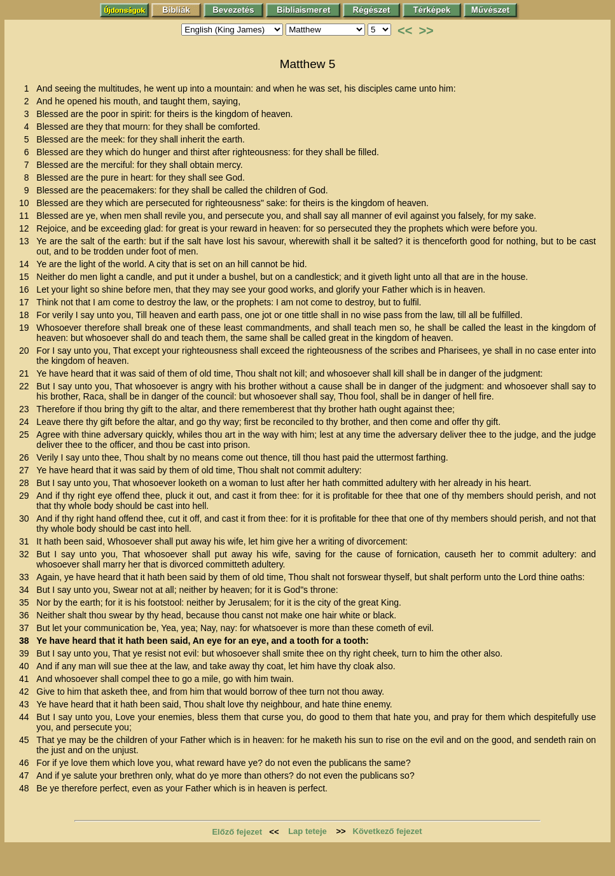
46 (26, 763)
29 (26, 495)
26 (26, 457)
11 (26, 216)
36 (26, 615)
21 (26, 373)
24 (26, 422)
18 (26, 315)
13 (26, 241)
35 (26, 602)
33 (26, 577)
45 (26, 740)
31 (26, 541)
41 (26, 679)
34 (26, 590)
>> (425, 31)
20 (26, 350)
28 (26, 483)
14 (26, 264)
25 (26, 434)
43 (26, 704)
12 (26, 228)
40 (26, 666)
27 (26, 470)
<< (404, 31)
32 (26, 554)
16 (26, 289)
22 (26, 386)
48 (26, 788)
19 (26, 328)
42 (26, 691)
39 (26, 653)
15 (26, 277)
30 (26, 518)
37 (26, 628)
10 (26, 203)
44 (26, 717)
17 (26, 302)
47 (26, 775)
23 (26, 409)
